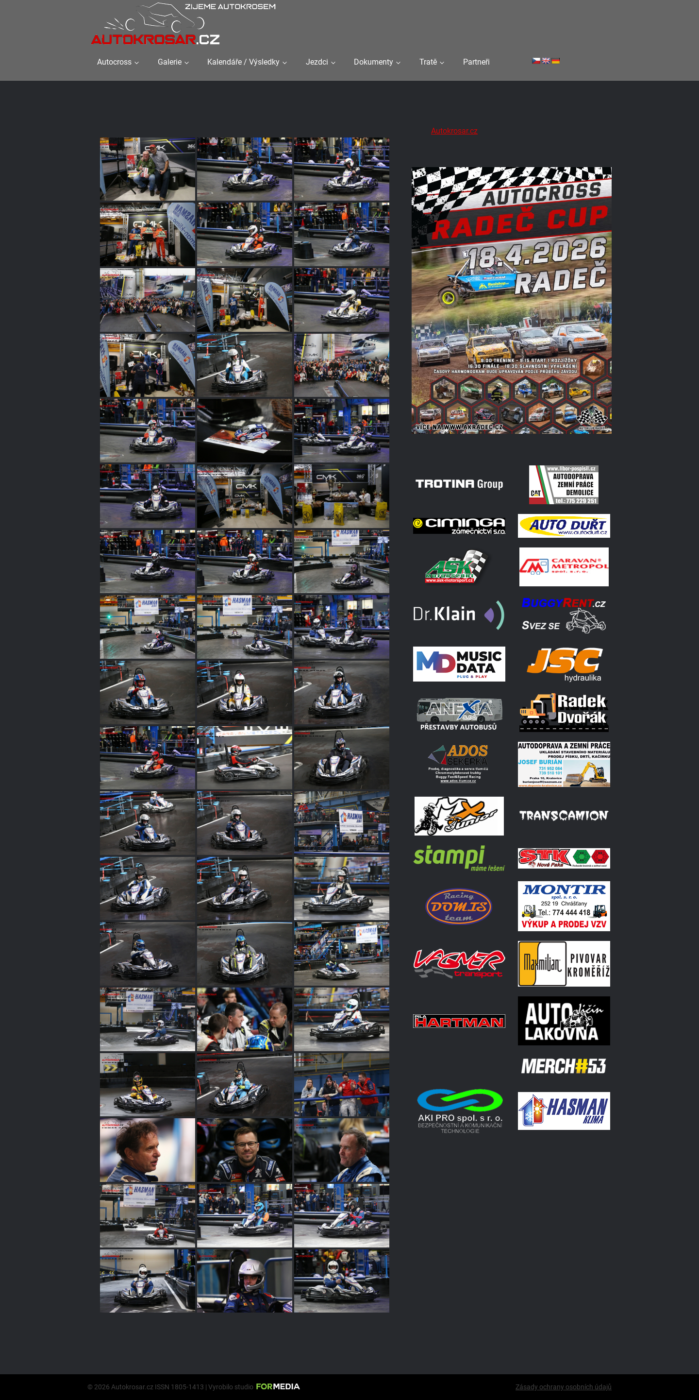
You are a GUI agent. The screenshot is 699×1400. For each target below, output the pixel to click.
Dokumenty (373, 62)
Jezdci (317, 62)
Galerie (170, 62)
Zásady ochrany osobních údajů (564, 1387)
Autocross (114, 62)
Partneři (476, 62)
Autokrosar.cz (454, 131)
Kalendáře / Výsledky (243, 62)
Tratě (428, 62)
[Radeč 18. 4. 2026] (512, 443)
